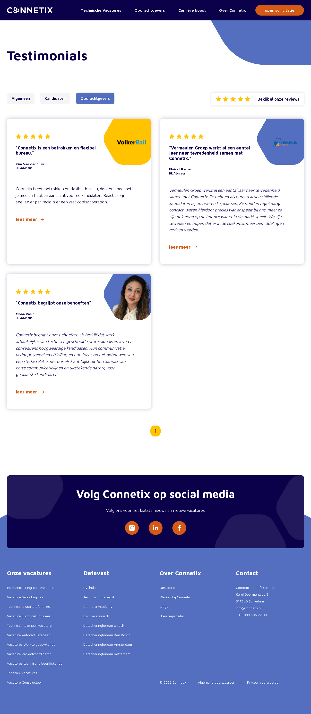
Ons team (167, 587)
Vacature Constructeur (24, 682)
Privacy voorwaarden (263, 682)
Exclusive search (96, 616)
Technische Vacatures (101, 10)
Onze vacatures (29, 573)
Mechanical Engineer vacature (30, 587)
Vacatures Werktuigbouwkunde (31, 644)
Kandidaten (55, 98)
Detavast (96, 573)
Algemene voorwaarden (216, 682)
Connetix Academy (97, 606)
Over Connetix (232, 10)
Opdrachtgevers (150, 10)
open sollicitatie (279, 10)
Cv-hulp (89, 587)
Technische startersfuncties (28, 606)
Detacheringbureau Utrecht (104, 625)
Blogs (164, 606)
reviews (292, 99)
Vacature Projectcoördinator (29, 654)
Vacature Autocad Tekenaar (28, 635)
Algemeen (21, 98)
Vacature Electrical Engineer (28, 616)
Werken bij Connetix (175, 597)
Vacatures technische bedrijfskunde (34, 663)
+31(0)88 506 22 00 (251, 615)
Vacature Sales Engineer (26, 597)
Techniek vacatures (22, 673)
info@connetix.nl (248, 608)
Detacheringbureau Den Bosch (106, 635)
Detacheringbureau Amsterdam (107, 644)
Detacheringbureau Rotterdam (106, 654)
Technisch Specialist (98, 597)
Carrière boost (192, 10)
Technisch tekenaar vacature (29, 625)
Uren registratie (172, 616)
